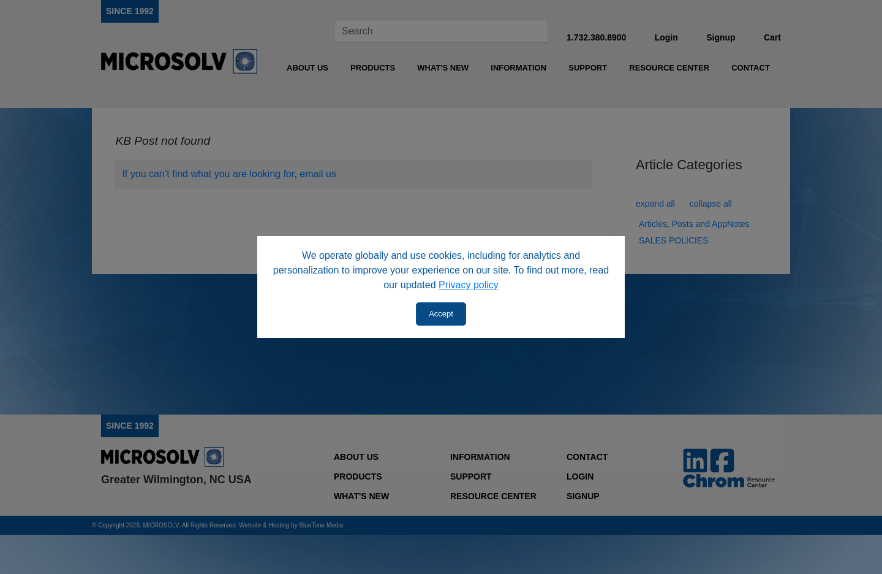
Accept (441, 313)
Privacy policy (469, 285)
